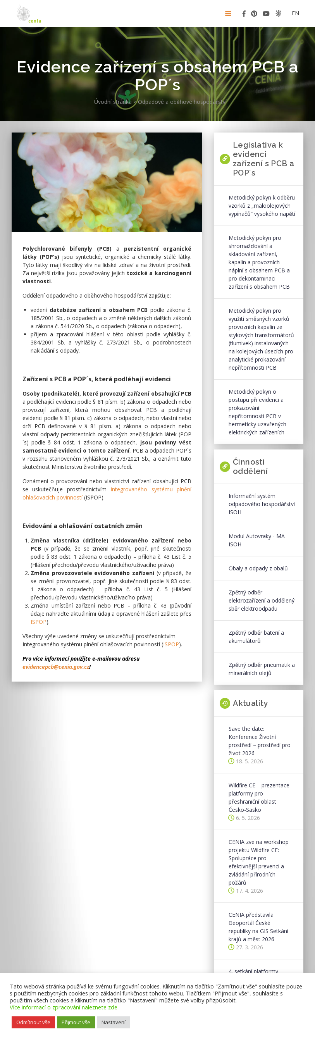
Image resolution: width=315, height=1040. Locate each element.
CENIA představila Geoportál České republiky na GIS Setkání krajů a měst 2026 (258, 927)
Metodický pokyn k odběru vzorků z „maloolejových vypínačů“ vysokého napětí (262, 205)
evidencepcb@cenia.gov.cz (55, 666)
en (295, 13)
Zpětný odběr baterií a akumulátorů (256, 636)
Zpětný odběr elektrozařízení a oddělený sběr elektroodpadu (261, 600)
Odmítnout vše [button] (33, 1022)
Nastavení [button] (114, 1022)
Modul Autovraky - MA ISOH (257, 540)
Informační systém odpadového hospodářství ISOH (262, 504)
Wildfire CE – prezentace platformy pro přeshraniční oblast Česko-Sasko (259, 797)
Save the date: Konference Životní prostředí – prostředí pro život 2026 (260, 741)
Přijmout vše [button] (76, 1022)
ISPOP (38, 621)
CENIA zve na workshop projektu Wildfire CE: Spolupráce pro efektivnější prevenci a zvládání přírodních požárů (259, 862)
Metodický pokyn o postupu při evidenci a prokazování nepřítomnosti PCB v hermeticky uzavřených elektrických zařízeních (257, 412)
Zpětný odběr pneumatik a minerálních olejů (262, 669)
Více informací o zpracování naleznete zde (63, 1007)
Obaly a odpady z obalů (258, 568)
